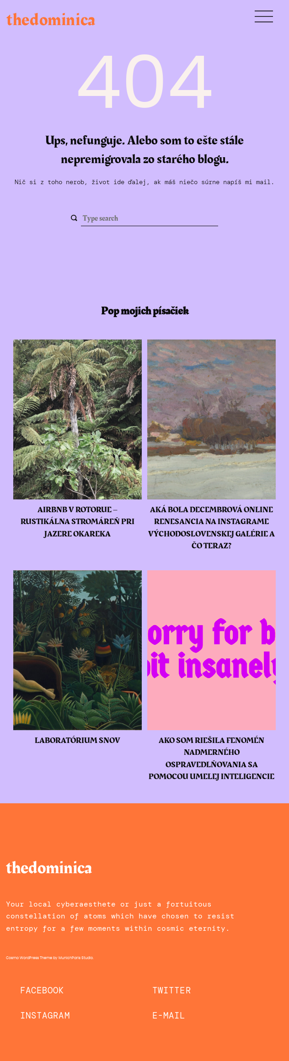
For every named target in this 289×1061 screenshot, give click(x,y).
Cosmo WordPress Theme (29, 958)
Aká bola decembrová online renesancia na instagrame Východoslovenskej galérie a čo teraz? (211, 528)
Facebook (42, 990)
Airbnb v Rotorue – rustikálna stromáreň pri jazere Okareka (77, 522)
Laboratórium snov (77, 741)
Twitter (171, 990)
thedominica (51, 20)
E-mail (169, 1015)
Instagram (45, 1015)
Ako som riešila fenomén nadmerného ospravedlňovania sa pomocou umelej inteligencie (211, 759)
